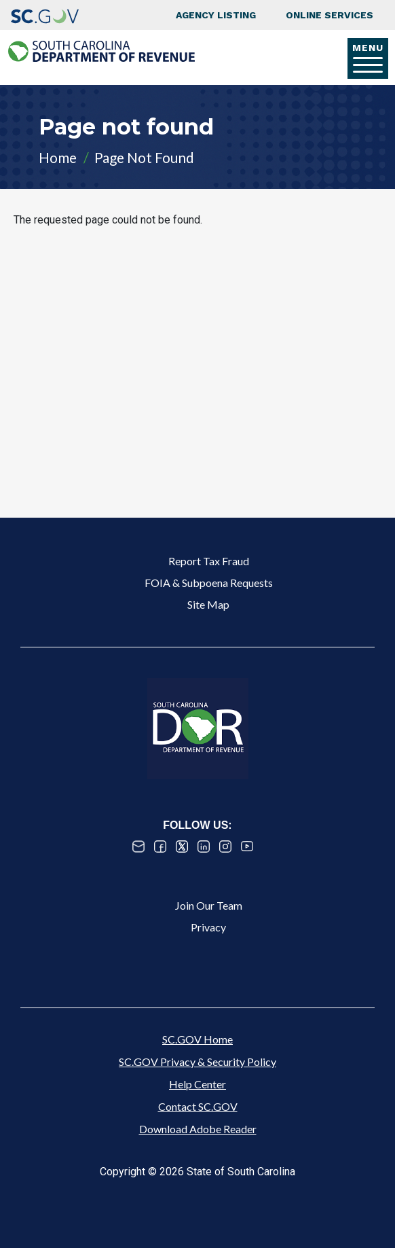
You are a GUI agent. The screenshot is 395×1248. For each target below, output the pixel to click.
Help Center (197, 1083)
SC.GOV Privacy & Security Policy (197, 1061)
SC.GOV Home (197, 1039)
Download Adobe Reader (198, 1128)
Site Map (208, 604)
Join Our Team (208, 905)
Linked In (204, 846)
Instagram (225, 846)
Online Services (329, 15)
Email (138, 846)
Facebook (160, 846)
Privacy (208, 927)
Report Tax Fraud (208, 560)
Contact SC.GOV (198, 1106)
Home (58, 157)
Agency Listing (216, 15)
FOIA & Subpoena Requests (209, 582)
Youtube (247, 846)
